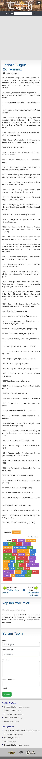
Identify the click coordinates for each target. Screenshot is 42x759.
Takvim (18, 572)
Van (13, 575)
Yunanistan (7, 579)
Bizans (30, 547)
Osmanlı (22, 565)
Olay (16, 565)
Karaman (20, 561)
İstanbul (6, 561)
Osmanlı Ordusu (33, 565)
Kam (12, 561)
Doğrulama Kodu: (8, 679)
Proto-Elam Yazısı (10, 714)
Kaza (26, 561)
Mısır (5, 565)
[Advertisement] (21, 38)
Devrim (33, 551)
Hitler (32, 554)
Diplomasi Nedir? (10, 710)
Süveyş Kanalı (8, 572)
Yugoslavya (20, 575)
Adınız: (4, 640)
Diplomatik (7, 554)
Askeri (19, 544)
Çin (14, 551)
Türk (29, 572)
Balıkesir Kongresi (20, 547)
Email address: (7, 650)
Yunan (28, 575)
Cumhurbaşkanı (23, 551)
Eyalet (15, 554)
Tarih (24, 572)
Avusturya (26, 544)
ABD (14, 540)
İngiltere (32, 558)
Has (27, 554)
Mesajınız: (6, 659)
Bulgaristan (7, 551)
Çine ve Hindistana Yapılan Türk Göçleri (18, 730)
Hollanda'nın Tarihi (10, 718)
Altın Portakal (30, 540)
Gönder (7, 694)
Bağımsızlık (8, 547)
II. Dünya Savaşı (22, 558)
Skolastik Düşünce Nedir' (13, 707)
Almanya (21, 540)
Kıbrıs (32, 561)
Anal (5, 544)
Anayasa (12, 544)
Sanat (12, 568)
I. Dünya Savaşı (9, 558)
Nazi (10, 565)
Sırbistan (19, 568)
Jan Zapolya (8, 721)
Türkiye (35, 572)
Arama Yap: (8, 13)
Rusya (6, 568)
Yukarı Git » (35, 537)
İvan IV (6, 741)
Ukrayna (6, 575)
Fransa (21, 554)
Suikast (26, 568)
